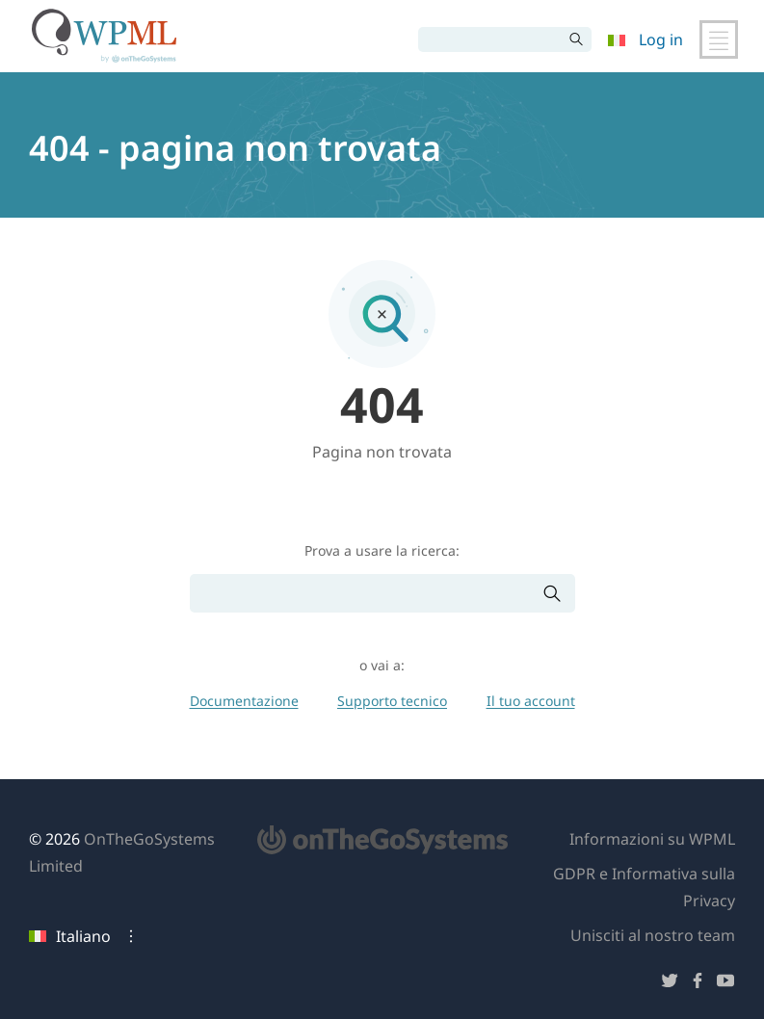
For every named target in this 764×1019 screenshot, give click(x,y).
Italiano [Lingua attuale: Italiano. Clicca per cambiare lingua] (70, 936)
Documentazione (244, 701)
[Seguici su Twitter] (669, 984)
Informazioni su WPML (652, 838)
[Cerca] (490, 39)
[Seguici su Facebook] (697, 984)
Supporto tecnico (392, 701)
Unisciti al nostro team (652, 935)
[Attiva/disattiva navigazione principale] (718, 39)
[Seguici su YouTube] (725, 984)
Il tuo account (531, 701)
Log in (661, 39)
